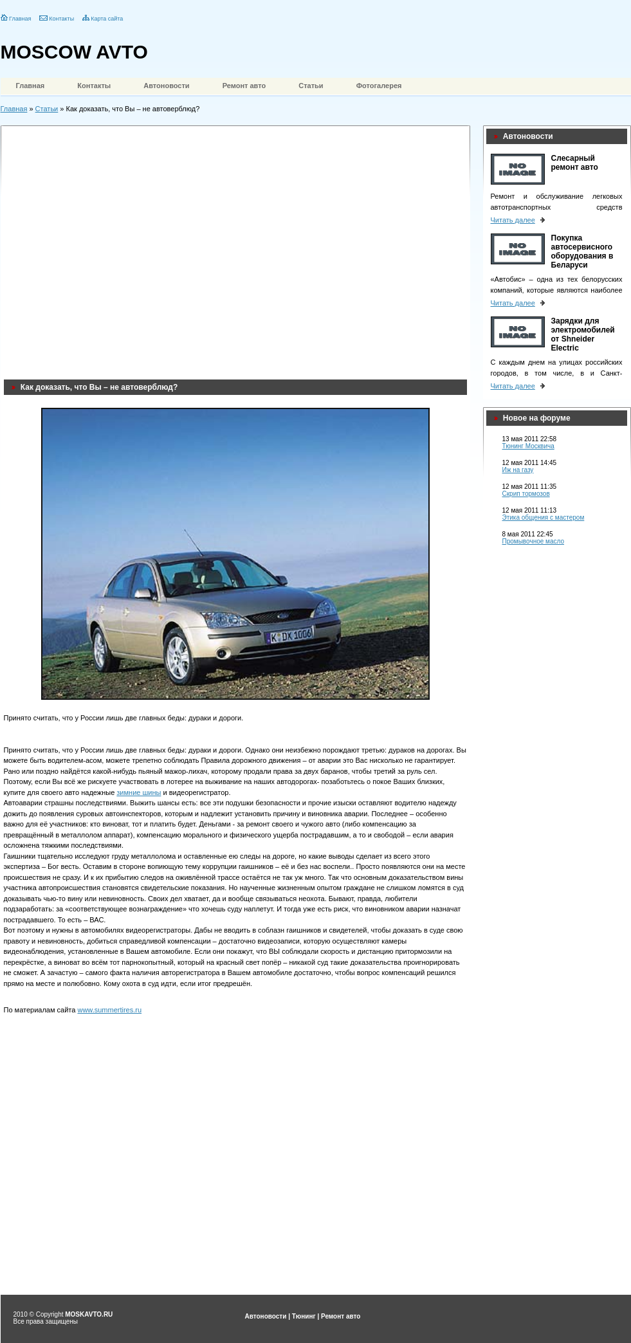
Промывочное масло (533, 541)
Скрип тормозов (526, 493)
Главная (20, 18)
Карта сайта (107, 18)
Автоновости (166, 85)
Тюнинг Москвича (528, 446)
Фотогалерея (379, 85)
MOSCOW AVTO (74, 51)
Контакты (61, 18)
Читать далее (513, 220)
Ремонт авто (244, 85)
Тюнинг (304, 1316)
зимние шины (138, 792)
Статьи (310, 85)
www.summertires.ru (109, 1010)
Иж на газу (518, 469)
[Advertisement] (121, 249)
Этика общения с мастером (543, 517)
